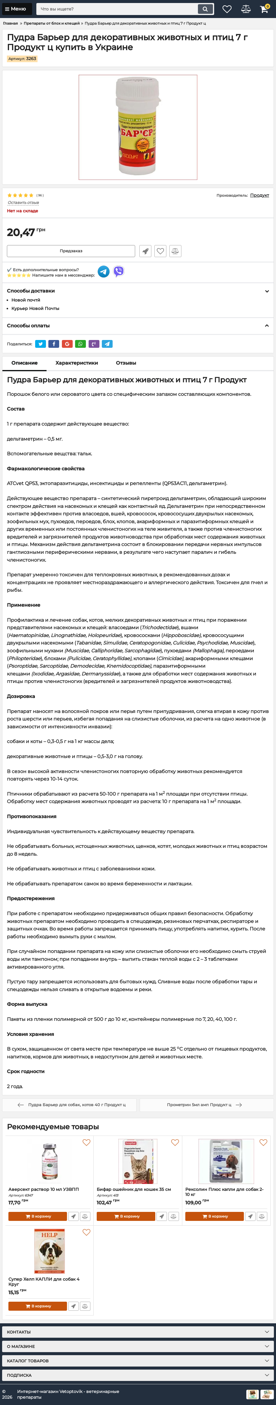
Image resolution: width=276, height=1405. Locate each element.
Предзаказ (71, 251)
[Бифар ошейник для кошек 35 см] (138, 1161)
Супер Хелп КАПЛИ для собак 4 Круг (49, 1285)
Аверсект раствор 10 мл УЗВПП (49, 1192)
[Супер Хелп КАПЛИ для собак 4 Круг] (49, 1251)
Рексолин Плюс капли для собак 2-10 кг (226, 1195)
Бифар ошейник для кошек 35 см (138, 1192)
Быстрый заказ (144, 251)
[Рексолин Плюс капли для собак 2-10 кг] (226, 1161)
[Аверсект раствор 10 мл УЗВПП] (49, 1161)
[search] (121, 9)
